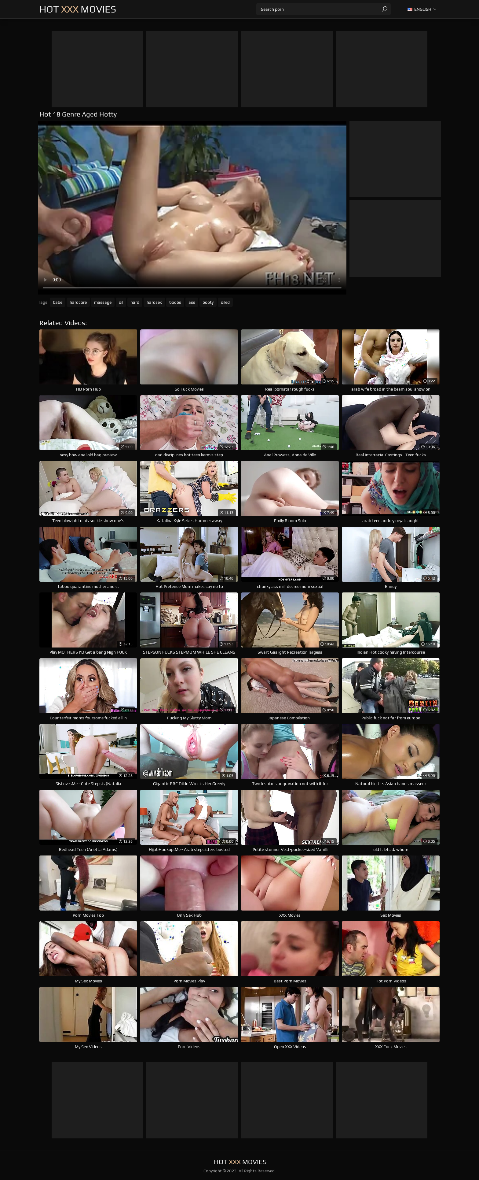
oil (121, 302)
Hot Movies (77, 9)
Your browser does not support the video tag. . (192, 208)
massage (103, 302)
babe (57, 302)
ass (191, 302)
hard (134, 302)
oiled (225, 302)
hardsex (154, 302)
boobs (175, 302)
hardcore (78, 302)
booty (208, 302)
